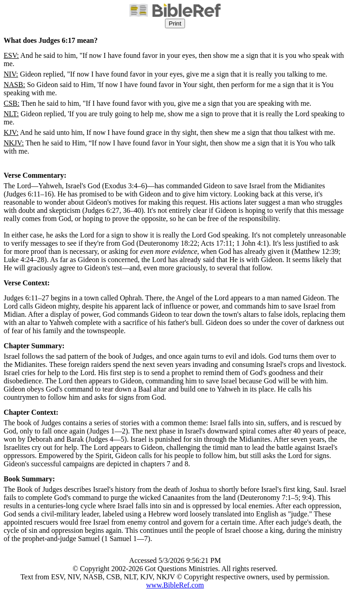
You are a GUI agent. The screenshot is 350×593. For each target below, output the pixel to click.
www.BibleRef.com (175, 585)
